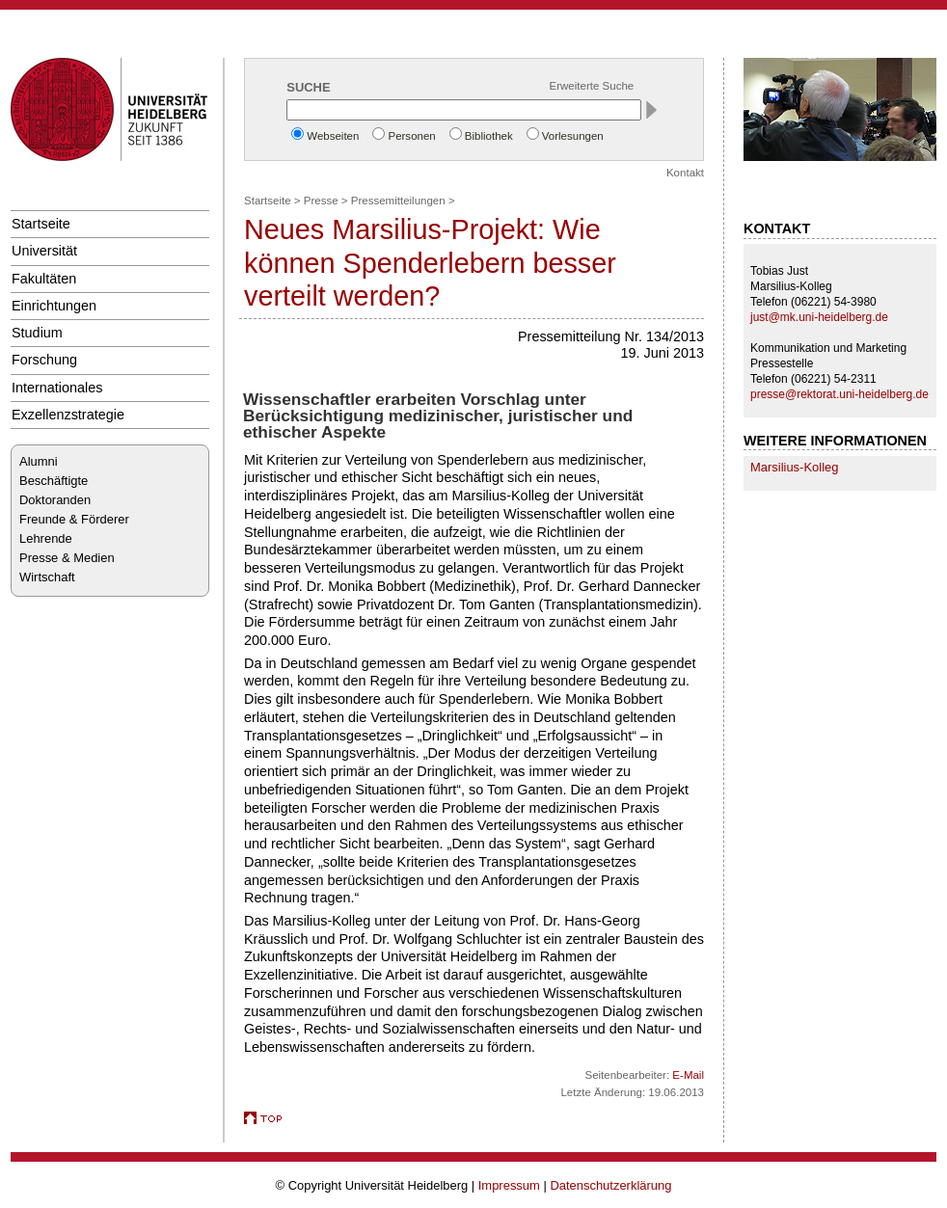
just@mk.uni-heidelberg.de (819, 317)
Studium (37, 332)
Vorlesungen (573, 136)
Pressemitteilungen (398, 200)
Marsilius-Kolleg (794, 467)
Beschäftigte (53, 480)
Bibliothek (489, 136)
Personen (411, 136)
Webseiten (333, 136)
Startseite (41, 223)
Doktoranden (55, 500)
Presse (321, 200)
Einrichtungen (54, 305)
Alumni (38, 461)
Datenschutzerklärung (610, 1185)
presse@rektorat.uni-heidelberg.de (839, 394)
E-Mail (688, 1075)
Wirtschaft (47, 577)
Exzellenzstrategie (68, 414)
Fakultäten (44, 278)
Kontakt (685, 172)
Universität (44, 250)
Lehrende (45, 538)
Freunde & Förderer (74, 519)
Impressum (509, 1185)
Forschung (44, 359)
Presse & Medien (67, 557)
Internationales (57, 387)
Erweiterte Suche (592, 86)
